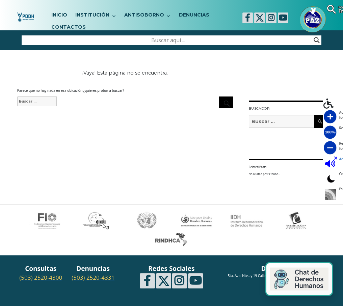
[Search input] (168, 40)
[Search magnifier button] (316, 40)
